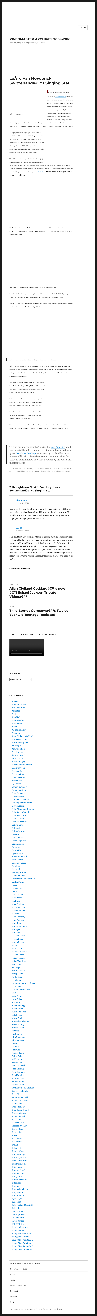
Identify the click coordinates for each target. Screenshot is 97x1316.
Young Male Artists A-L (22, 1243)
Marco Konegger (19, 1005)
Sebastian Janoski (20, 1097)
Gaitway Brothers (19, 872)
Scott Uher (16, 1094)
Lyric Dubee (17, 999)
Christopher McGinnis (22, 803)
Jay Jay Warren (18, 907)
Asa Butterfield (18, 749)
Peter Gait (16, 1046)
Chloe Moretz (18, 796)
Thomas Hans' (18, 1170)
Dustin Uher (17, 850)
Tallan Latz (17, 1148)
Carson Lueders (19, 790)
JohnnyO (16, 929)
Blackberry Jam (18, 768)
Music (12, 1280)
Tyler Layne (17, 1199)
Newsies (15, 1031)
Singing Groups (19, 1113)
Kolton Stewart (19, 970)
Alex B (14, 727)
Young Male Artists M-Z (23, 1249)
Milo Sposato (18, 1015)
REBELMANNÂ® (19, 1065)
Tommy (15, 1186)
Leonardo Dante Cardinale (23, 983)
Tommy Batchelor (20, 1189)
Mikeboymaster (19, 1012)
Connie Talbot (18, 818)
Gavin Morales (18, 875)
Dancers (15, 834)
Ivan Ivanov (17, 888)
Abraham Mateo (19, 704)
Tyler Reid (16, 1202)
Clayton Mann (18, 806)
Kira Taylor (17, 967)
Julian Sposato (18, 958)
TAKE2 (15, 1145)
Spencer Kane (18, 1123)
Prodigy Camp (18, 1053)
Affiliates (16, 711)
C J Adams (16, 784)
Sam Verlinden (18, 1081)
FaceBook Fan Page (26, 453)
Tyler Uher (16, 1208)
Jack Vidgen (17, 898)
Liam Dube (16, 986)
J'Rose (14, 891)
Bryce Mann (17, 780)
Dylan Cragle (17, 853)
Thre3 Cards (17, 1176)
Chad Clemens (18, 793)
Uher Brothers (18, 1211)
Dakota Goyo (17, 825)
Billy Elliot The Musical (22, 765)
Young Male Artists (20, 1237)
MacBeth (16, 1002)
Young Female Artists (21, 1233)
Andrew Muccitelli (20, 739)
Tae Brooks (17, 1142)
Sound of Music (19, 1116)
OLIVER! (15, 1043)
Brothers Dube (18, 774)
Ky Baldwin (17, 977)
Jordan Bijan (17, 939)
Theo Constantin (19, 1161)
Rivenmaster (17, 469)
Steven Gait (17, 1132)
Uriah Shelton (18, 1218)
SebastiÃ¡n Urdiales (20, 1100)
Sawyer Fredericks (20, 1091)
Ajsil (14, 714)
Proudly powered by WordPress (50, 1309)
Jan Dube (16, 901)
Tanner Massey (19, 1151)
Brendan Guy (17, 771)
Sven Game (17, 1138)
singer (43, 471)
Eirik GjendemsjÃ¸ (20, 856)
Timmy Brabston (19, 1180)
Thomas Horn (18, 1173)
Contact (13, 1302)
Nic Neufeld (17, 1034)
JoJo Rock (16, 932)
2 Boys (15, 701)
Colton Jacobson (19, 815)
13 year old (18, 471)
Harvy (14, 885)
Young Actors (18, 1230)
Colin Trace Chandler (21, 812)
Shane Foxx (17, 1104)
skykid (19, 528)
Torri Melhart (18, 1195)
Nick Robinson (18, 1037)
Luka (14, 993)
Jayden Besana (18, 910)
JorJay (14, 945)
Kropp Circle (17, 974)
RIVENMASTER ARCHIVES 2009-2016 (39, 39)
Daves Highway (19, 841)
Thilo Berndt (17, 1167)
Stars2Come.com (60, 97)
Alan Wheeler (18, 720)
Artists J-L (16, 746)
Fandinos (16, 866)
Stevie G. (16, 1135)
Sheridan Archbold (20, 1110)
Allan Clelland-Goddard (22, 736)
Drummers (16, 847)
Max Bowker (17, 1008)
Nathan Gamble (19, 1027)
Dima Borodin (18, 844)
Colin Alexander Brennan (23, 809)
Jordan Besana (18, 936)
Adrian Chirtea (18, 708)
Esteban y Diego (19, 863)
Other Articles (15, 1291)
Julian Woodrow (19, 961)
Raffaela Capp (18, 1059)
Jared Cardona (18, 904)
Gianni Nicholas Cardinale (23, 879)
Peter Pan (16, 1050)
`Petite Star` (41, 172)
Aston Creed (17, 758)
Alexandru (16, 733)
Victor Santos (18, 1221)
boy (23, 471)
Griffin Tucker (18, 882)
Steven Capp (17, 1129)
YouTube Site (58, 447)
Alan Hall (16, 717)
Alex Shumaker (19, 730)
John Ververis (18, 920)
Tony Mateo (17, 1192)
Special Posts (17, 1119)
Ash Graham (17, 752)
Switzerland (50, 471)
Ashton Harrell (18, 755)
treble (63, 471)
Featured (37, 469)
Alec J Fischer (18, 723)
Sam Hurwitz (17, 1075)
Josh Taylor (17, 948)
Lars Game (16, 980)
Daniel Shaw (17, 837)
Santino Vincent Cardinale (23, 1088)
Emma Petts (17, 860)
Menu (83, 28)
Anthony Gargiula (20, 742)
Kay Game (16, 964)
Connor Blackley (19, 822)
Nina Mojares (18, 1040)
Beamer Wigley (18, 761)
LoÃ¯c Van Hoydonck (49, 469)
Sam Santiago (18, 1078)
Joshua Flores (18, 955)
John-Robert (17, 923)
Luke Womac (17, 996)
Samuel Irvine (18, 1085)
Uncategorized (18, 1214)
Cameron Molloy (19, 787)
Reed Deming (18, 1069)
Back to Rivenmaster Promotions (24, 1263)
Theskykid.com (19, 1164)
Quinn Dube (17, 1056)
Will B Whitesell (19, 1224)
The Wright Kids (19, 1157)
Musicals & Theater (20, 1021)
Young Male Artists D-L (22, 1246)
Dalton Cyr (16, 828)
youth (68, 471)
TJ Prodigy (16, 1183)
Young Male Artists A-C (22, 1240)
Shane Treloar (18, 1107)
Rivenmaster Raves (18, 1269)
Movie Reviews (18, 1018)
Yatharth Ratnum (20, 1227)
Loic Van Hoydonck (33, 471)
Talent (58, 471)
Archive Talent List (17, 1285)
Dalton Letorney (19, 831)
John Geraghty (18, 917)
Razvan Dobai (18, 1062)
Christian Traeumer (20, 799)
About (12, 1274)
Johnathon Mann (19, 926)
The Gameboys (18, 1154)
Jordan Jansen (18, 942)
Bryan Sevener (18, 777)
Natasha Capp (18, 1024)
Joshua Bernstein (19, 951)
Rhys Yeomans (18, 1072)
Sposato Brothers (19, 1126)
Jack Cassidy (17, 894)
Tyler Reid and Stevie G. (22, 1205)
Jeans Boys (16, 913)
